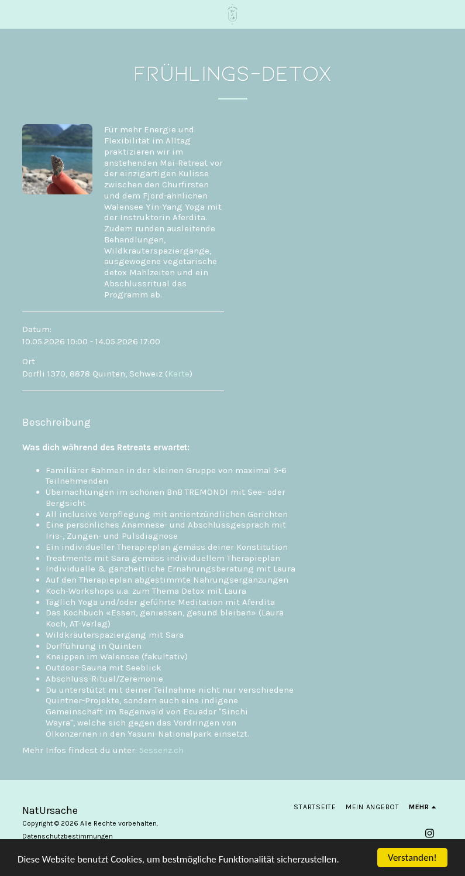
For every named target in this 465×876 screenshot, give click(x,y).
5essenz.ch (161, 750)
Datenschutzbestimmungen (67, 836)
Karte (179, 373)
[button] (13, 14)
